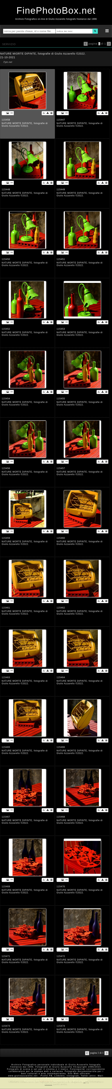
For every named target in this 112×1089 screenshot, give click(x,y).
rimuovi (48, 1084)
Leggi (85, 1081)
